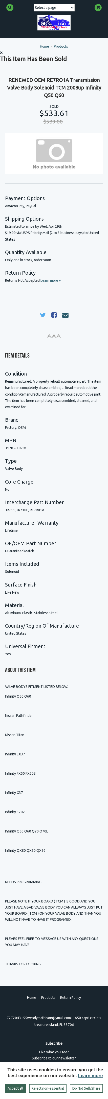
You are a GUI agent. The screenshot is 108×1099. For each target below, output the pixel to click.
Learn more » (50, 280)
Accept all (15, 1088)
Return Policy (70, 998)
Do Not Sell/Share (86, 1088)
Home (44, 46)
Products (61, 46)
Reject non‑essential (48, 1088)
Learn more (90, 1075)
